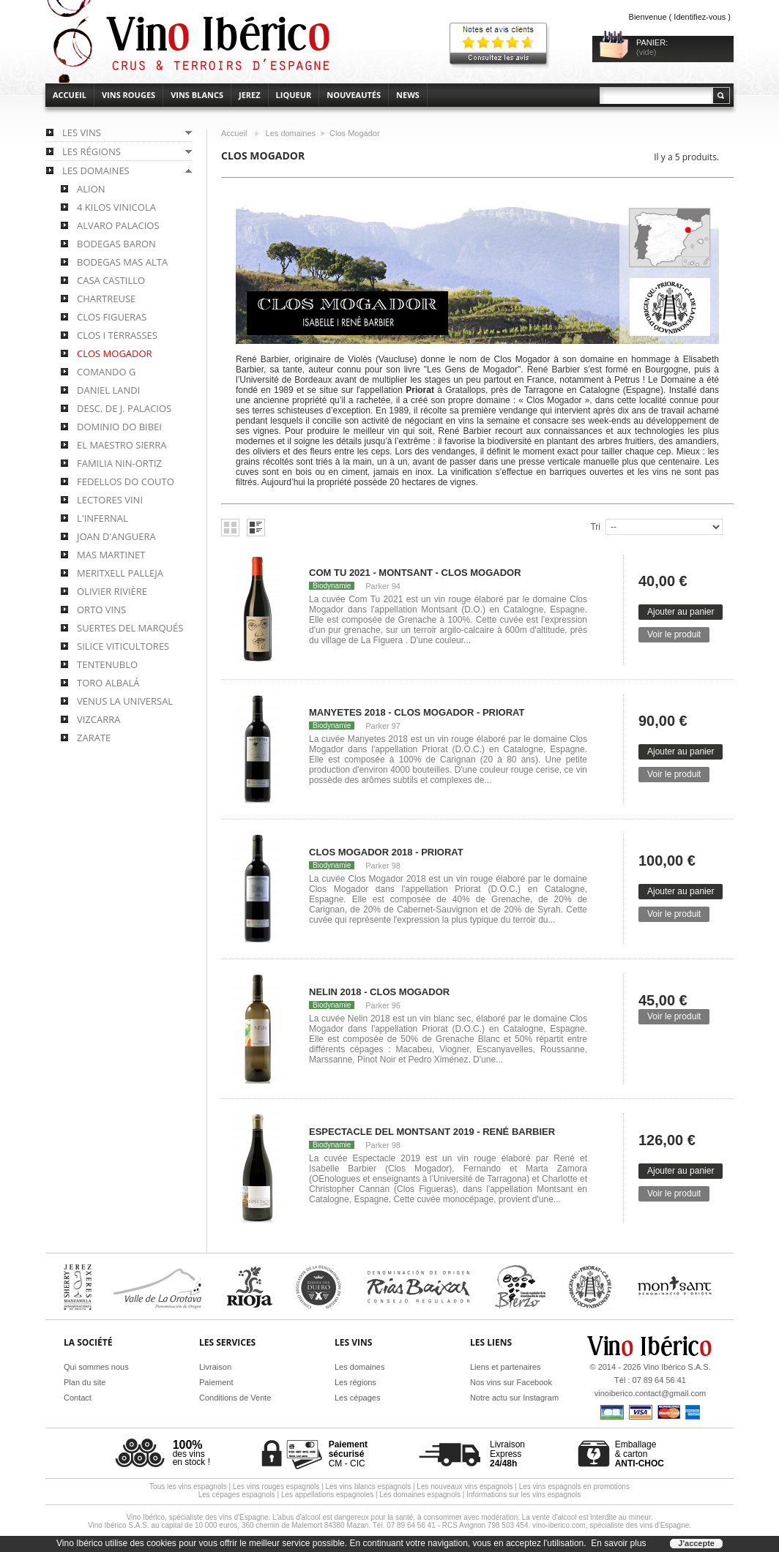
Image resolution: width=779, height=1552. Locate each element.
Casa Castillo (111, 280)
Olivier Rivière (112, 591)
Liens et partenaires (505, 1366)
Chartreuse (106, 298)
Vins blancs (197, 94)
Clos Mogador (114, 353)
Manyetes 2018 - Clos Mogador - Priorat (416, 712)
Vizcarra (99, 719)
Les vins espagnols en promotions (574, 1486)
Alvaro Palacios (118, 225)
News (408, 94)
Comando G (106, 371)
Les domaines (291, 133)
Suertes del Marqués (130, 627)
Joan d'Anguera (116, 536)
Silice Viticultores (123, 646)
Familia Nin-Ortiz (119, 463)
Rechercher (720, 95)
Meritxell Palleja (120, 573)
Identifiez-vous (700, 16)
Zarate (94, 737)
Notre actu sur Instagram (514, 1397)
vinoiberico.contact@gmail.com (650, 1393)
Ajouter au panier (680, 612)
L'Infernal (102, 518)
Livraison (215, 1366)
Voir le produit (674, 634)
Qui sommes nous (96, 1366)
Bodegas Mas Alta (122, 262)
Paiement (216, 1382)
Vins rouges (128, 94)
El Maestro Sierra (122, 444)
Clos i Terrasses (117, 335)
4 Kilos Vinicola (116, 207)
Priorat (420, 390)
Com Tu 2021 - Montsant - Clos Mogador (415, 572)
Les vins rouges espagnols (276, 1486)
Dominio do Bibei (119, 426)
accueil (69, 94)
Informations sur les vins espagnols (523, 1495)
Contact (78, 1397)
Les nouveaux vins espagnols (464, 1486)
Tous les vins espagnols (188, 1486)
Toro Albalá (108, 682)
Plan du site (84, 1382)
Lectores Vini (110, 499)
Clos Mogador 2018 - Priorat (386, 852)
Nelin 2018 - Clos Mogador (379, 991)
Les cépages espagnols (236, 1495)
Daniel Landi (108, 390)
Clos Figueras (111, 316)
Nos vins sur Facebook (511, 1382)
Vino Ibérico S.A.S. (676, 1366)
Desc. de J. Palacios (124, 408)
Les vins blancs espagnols (368, 1486)
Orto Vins (101, 609)
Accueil (234, 133)
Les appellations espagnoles (327, 1495)
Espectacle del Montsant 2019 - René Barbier (432, 1131)
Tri (595, 527)
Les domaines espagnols (420, 1495)
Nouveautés (354, 94)
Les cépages (357, 1397)
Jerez (250, 94)
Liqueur (294, 94)
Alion (91, 188)
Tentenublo (107, 664)
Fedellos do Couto (125, 481)
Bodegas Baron (116, 243)
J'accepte (696, 1543)
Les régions (355, 1382)
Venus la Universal (125, 701)
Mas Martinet (111, 554)
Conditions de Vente (235, 1397)
